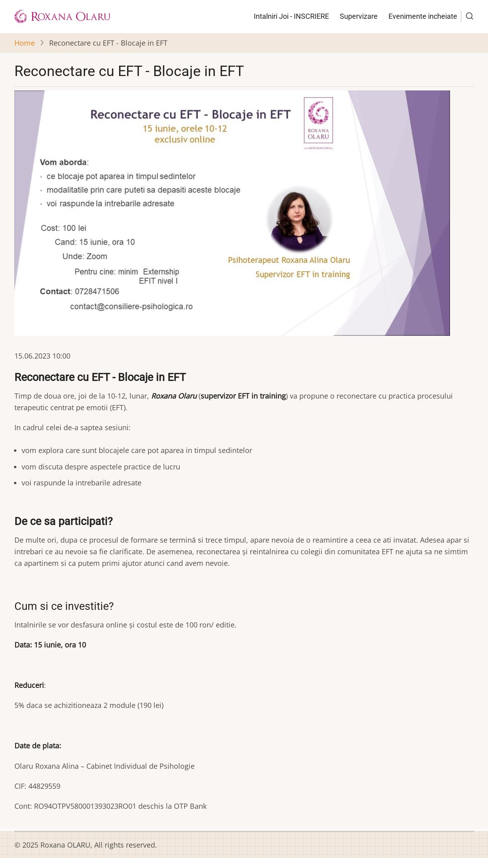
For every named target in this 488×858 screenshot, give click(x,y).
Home (24, 43)
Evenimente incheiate (422, 16)
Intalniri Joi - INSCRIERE (291, 16)
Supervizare (359, 16)
